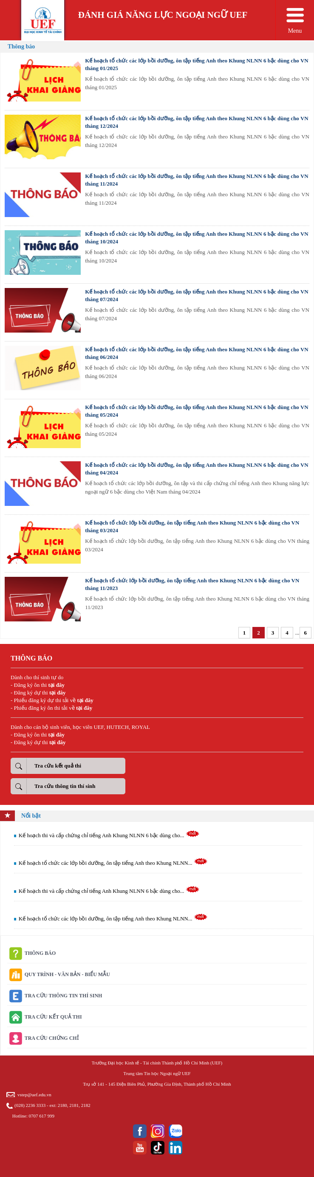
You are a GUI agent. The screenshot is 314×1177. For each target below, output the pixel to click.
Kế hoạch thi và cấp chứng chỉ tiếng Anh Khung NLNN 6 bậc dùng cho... (109, 835)
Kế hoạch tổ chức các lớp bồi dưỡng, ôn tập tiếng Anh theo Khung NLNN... (113, 863)
